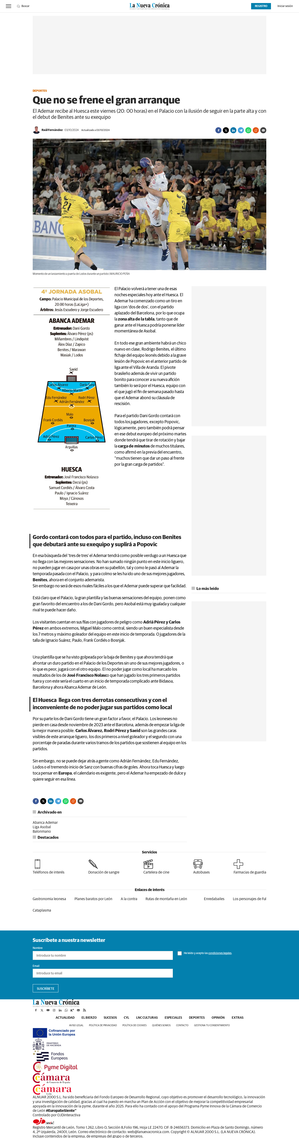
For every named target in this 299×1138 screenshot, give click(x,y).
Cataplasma (42, 910)
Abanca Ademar (45, 822)
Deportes (40, 91)
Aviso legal (76, 1025)
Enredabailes (214, 899)
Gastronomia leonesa (49, 899)
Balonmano (42, 831)
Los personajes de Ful (249, 899)
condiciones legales (219, 953)
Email (36, 966)
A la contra (129, 899)
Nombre (38, 948)
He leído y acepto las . (205, 953)
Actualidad (65, 1017)
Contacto (182, 1025)
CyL (126, 1017)
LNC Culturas (147, 1017)
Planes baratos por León (93, 899)
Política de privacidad (103, 1025)
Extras (237, 1017)
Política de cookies (134, 1025)
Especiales (173, 1017)
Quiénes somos (161, 1025)
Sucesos (110, 1017)
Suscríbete (45, 988)
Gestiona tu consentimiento (212, 1025)
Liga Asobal (42, 827)
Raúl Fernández (52, 130)
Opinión (218, 1017)
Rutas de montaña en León (166, 899)
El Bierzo (89, 1017)
